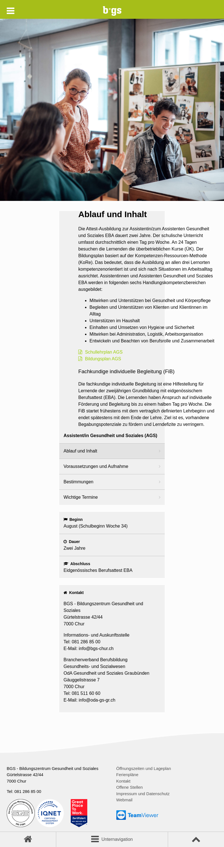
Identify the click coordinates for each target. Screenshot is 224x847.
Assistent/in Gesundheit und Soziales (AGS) (110, 435)
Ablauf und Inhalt (80, 451)
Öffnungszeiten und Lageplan (143, 768)
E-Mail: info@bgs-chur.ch (88, 648)
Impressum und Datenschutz (143, 793)
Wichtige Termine (80, 497)
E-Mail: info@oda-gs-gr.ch (89, 700)
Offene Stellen (129, 787)
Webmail (124, 799)
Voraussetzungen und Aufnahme (95, 466)
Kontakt (123, 781)
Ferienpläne (127, 774)
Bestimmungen (78, 481)
